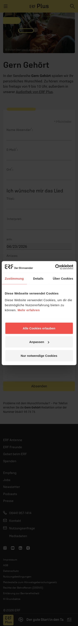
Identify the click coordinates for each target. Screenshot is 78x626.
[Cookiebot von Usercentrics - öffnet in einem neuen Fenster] (55, 267)
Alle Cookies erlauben (39, 328)
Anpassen (39, 342)
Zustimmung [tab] (14, 278)
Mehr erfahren (29, 310)
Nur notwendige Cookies (39, 355)
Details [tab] (38, 278)
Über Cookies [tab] (63, 278)
